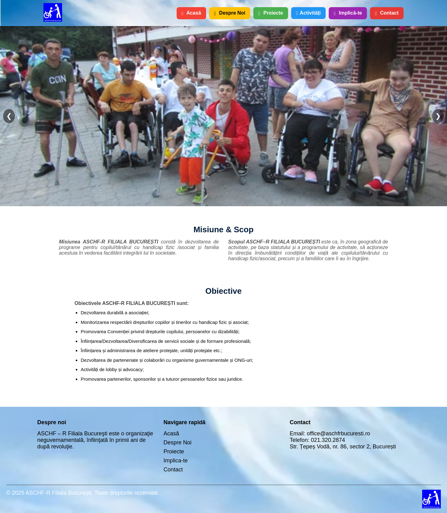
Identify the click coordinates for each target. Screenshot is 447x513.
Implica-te (176, 460)
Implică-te (348, 13)
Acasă (191, 13)
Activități (308, 13)
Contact (387, 13)
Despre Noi (230, 13)
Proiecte (270, 13)
